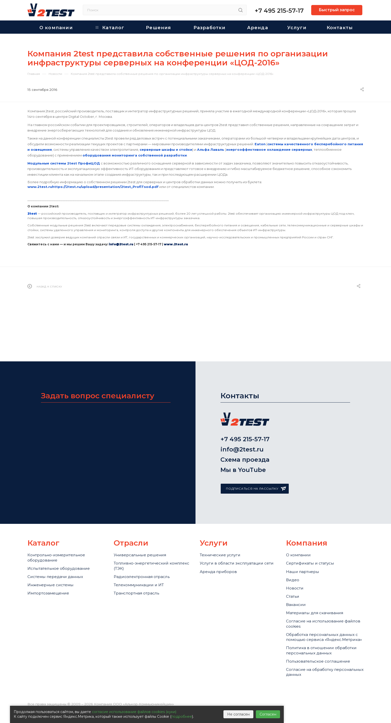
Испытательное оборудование (63, 542)
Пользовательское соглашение (322, 669)
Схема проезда (245, 426)
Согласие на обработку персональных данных (313, 683)
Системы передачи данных (59, 552)
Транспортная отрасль (140, 572)
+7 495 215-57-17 (279, 10)
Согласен (268, 714)
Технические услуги (223, 525)
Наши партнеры (305, 546)
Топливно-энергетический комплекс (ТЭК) (145, 538)
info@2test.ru (242, 412)
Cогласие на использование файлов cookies (319, 610)
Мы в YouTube (243, 439)
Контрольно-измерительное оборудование (60, 528)
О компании (300, 525)
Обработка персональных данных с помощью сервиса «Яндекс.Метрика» (319, 630)
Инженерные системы (53, 562)
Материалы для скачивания (319, 597)
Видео (293, 556)
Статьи (294, 576)
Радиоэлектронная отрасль (146, 552)
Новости (295, 566)
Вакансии (297, 586)
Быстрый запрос (337, 9)
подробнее (181, 716)
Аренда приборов (221, 552)
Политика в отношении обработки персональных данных (316, 653)
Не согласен (238, 714)
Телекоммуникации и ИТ (143, 562)
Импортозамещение (51, 572)
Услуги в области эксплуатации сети (237, 538)
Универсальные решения (144, 525)
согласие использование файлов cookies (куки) (134, 712)
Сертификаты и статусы (314, 535)
